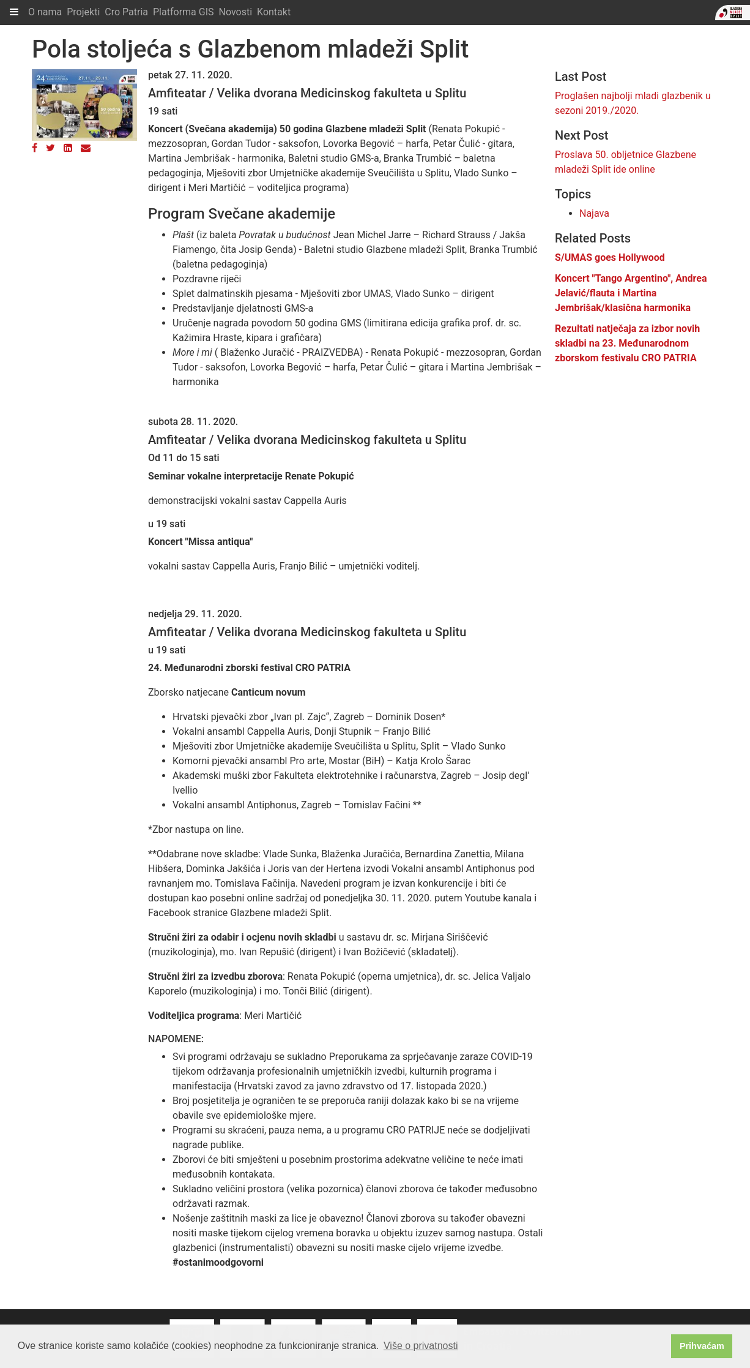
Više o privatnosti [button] (421, 1345)
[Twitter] (50, 148)
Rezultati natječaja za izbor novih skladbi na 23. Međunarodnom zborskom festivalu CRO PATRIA (627, 343)
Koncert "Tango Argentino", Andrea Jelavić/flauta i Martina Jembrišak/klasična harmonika (631, 293)
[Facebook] (34, 148)
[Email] (86, 148)
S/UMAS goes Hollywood (610, 257)
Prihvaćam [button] (702, 1346)
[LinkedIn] (68, 148)
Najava (594, 213)
